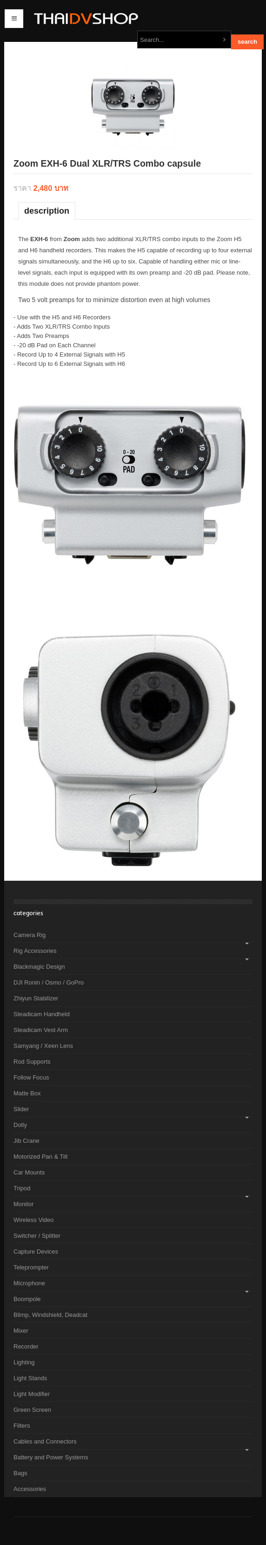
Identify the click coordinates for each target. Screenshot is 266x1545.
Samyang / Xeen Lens (43, 1045)
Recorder (25, 1346)
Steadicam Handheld (41, 1014)
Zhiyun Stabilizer (35, 998)
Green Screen (32, 1409)
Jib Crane (26, 1140)
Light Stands (30, 1378)
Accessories (29, 1488)
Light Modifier (31, 1393)
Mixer (20, 1330)
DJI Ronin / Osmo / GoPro (48, 982)
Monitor (23, 1204)
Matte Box (27, 1093)
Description (46, 211)
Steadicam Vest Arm (40, 1029)
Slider (21, 1109)
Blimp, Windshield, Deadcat (50, 1314)
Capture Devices (35, 1251)
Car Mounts (29, 1172)
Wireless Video (33, 1219)
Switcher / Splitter (36, 1235)
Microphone (29, 1283)
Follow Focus (31, 1077)
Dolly (20, 1124)
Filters (21, 1425)
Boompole (27, 1298)
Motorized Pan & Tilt (40, 1156)
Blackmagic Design (39, 966)
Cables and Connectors (45, 1441)
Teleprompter (31, 1267)
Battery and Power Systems (50, 1457)
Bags (20, 1473)
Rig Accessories (34, 950)
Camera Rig (29, 934)
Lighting (24, 1362)
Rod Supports (32, 1061)
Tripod (21, 1188)
